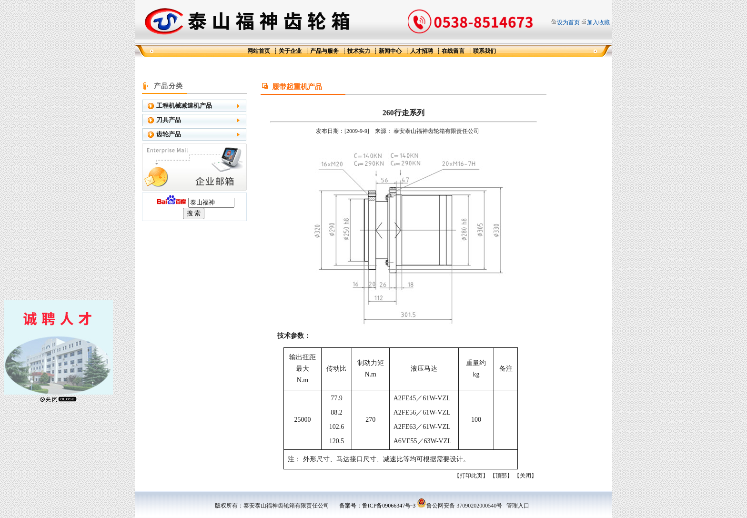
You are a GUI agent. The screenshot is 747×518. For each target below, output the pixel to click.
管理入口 (517, 505)
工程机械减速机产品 (184, 105)
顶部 (501, 475)
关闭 (525, 475)
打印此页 (471, 475)
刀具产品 (168, 119)
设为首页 (568, 22)
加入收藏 (598, 22)
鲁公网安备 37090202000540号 (459, 505)
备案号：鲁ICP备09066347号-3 (377, 505)
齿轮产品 (168, 134)
